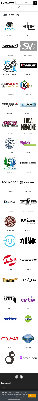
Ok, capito (32, 396)
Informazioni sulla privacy (14, 399)
